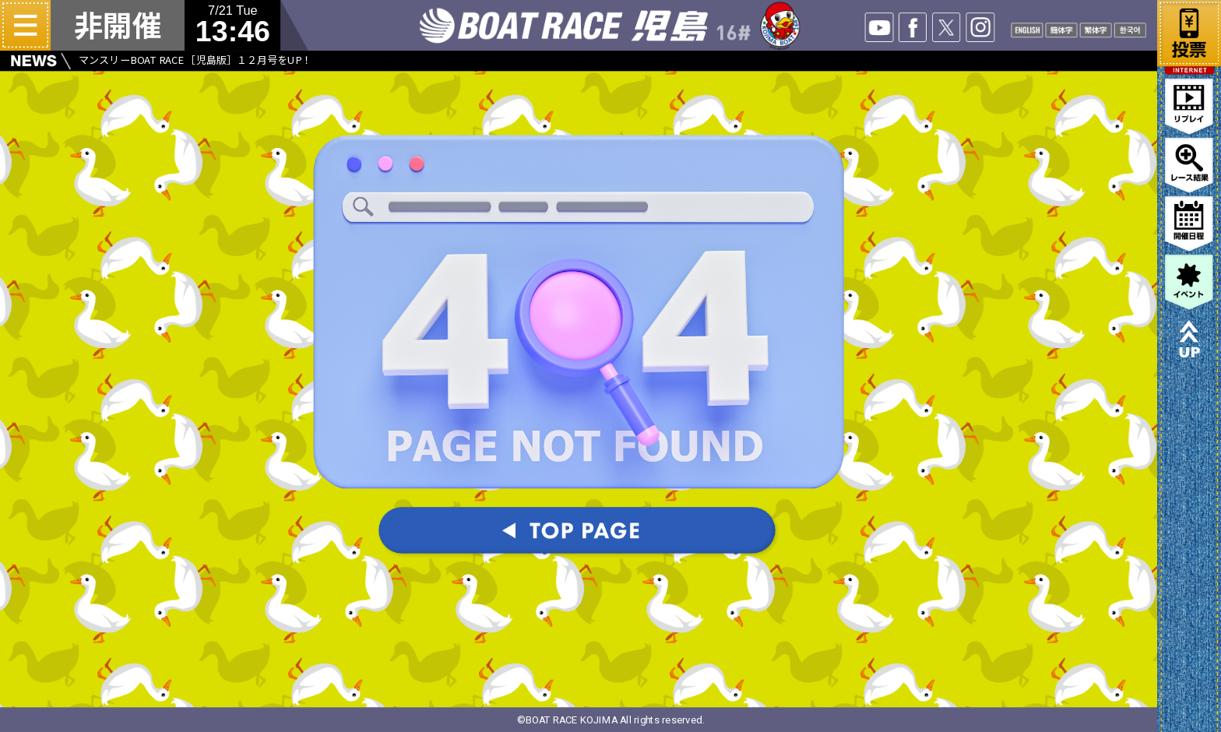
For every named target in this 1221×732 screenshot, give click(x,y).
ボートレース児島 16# (610, 25)
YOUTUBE (879, 27)
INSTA (980, 27)
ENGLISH (1027, 29)
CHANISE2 (1096, 29)
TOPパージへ (579, 532)
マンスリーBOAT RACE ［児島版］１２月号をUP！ (195, 60)
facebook (913, 27)
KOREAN (1130, 29)
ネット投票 (1189, 30)
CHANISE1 (1062, 29)
